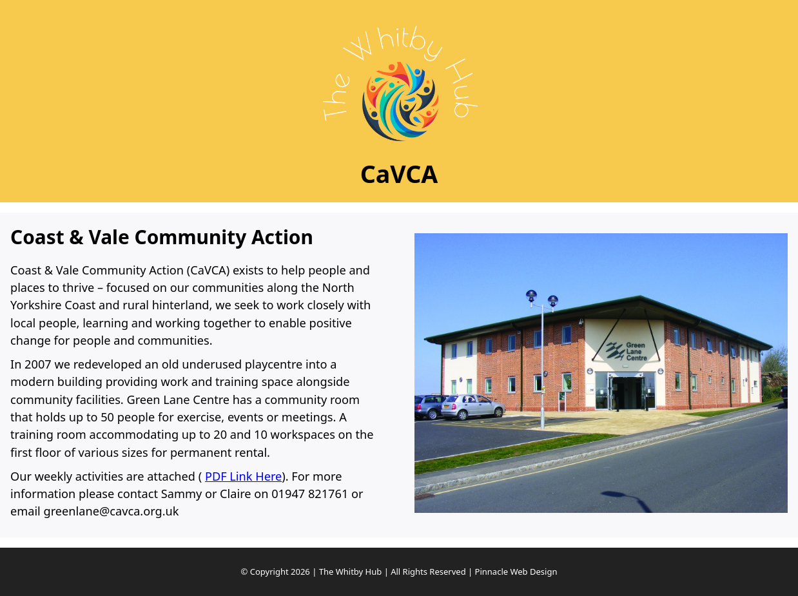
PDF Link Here (243, 476)
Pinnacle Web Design (516, 571)
